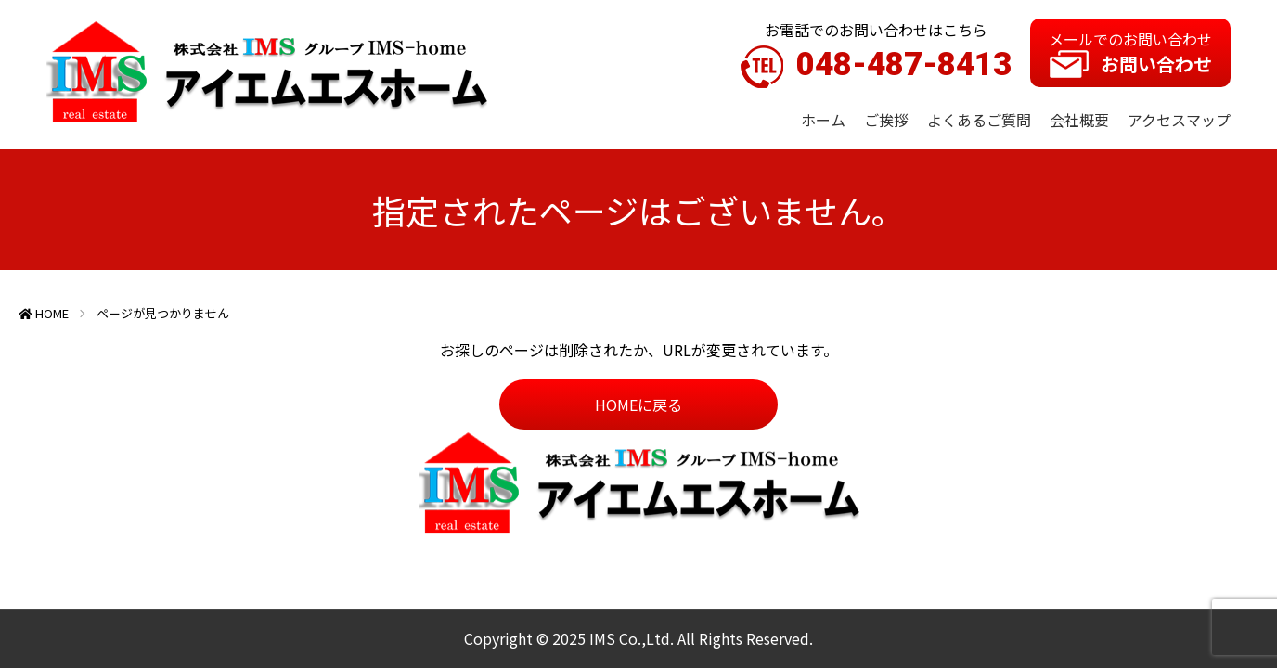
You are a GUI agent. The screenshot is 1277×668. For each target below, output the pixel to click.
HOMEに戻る (638, 404)
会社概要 (1079, 120)
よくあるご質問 (979, 120)
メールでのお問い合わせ (1130, 52)
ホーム (823, 120)
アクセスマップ (1179, 120)
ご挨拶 (886, 120)
